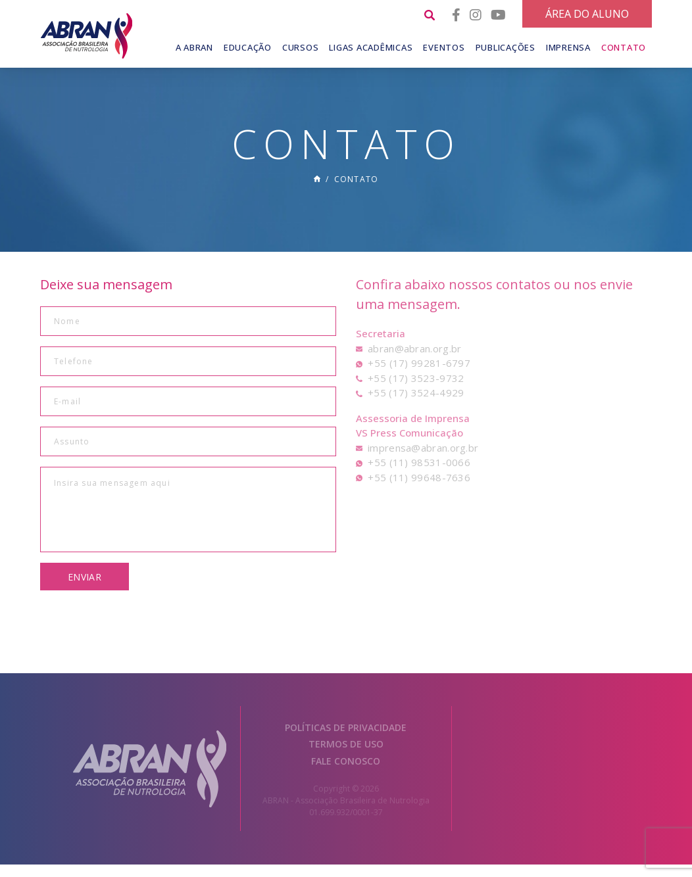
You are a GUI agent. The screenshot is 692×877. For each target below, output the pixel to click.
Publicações (505, 47)
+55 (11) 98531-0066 (419, 475)
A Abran (194, 47)
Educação (248, 47)
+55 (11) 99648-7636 (419, 490)
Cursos (300, 47)
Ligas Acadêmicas (370, 47)
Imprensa (568, 47)
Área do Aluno (587, 14)
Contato (623, 47)
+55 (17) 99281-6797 (419, 376)
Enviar (84, 590)
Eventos (443, 47)
